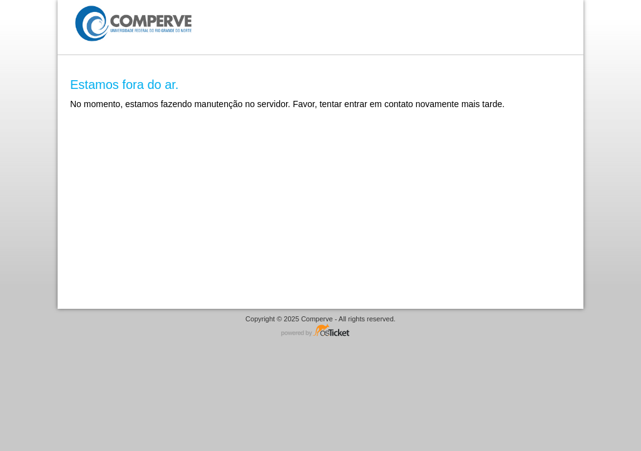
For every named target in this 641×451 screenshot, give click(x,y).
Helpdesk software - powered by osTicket (320, 331)
